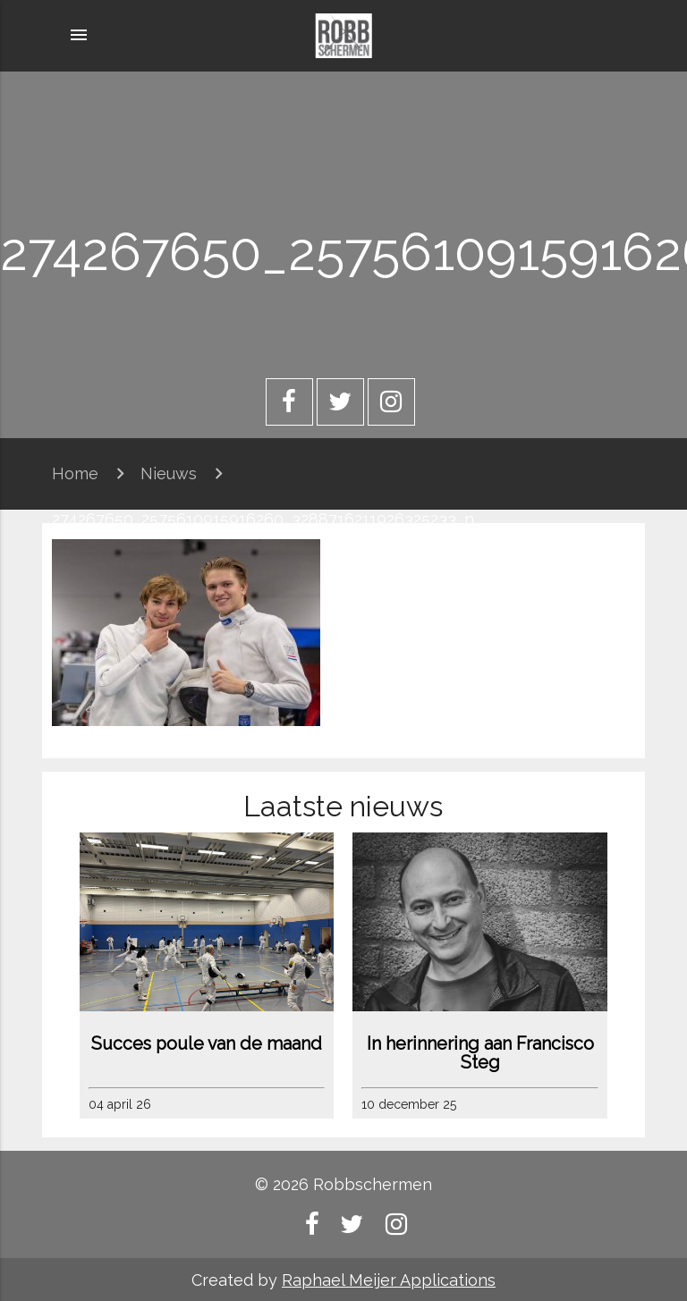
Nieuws (168, 473)
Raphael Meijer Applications (389, 1280)
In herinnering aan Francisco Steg (480, 1054)
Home (75, 473)
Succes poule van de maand (206, 1044)
